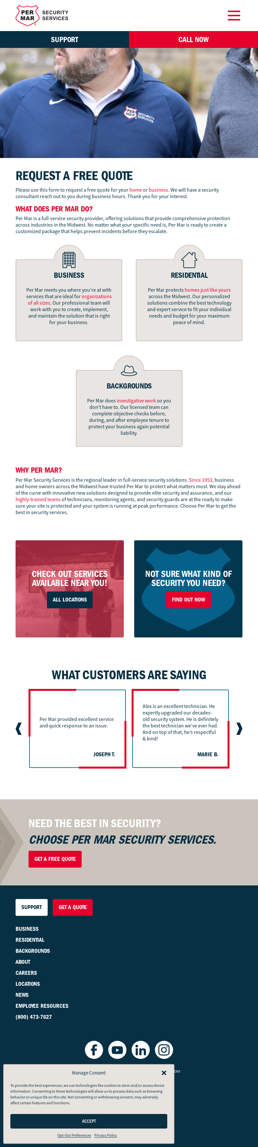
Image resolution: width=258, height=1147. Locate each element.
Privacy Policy (105, 1135)
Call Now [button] (193, 39)
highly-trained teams (38, 499)
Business (27, 929)
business (158, 190)
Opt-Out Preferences (74, 1135)
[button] (164, 1073)
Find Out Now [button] (188, 599)
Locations (28, 984)
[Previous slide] (19, 729)
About (23, 962)
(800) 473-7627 (34, 1017)
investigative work (136, 401)
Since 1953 (200, 480)
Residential (30, 940)
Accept (89, 1121)
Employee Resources (42, 1006)
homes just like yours (208, 290)
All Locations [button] (70, 599)
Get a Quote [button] (73, 907)
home (135, 190)
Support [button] (64, 39)
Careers (26, 973)
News (22, 995)
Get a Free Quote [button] (55, 859)
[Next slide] (238, 729)
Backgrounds (33, 951)
